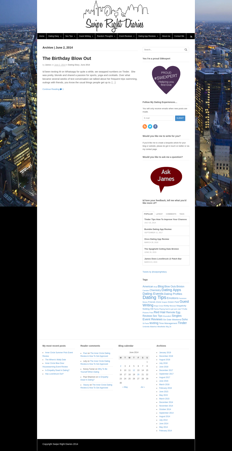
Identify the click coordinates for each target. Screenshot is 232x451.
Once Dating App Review (156, 239)
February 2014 (165, 431)
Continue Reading (51, 89)
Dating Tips (154, 297)
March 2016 (164, 385)
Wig (167, 327)
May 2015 (163, 395)
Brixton (180, 286)
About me (166, 36)
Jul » (143, 387)
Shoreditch (167, 316)
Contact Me (179, 36)
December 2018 (166, 356)
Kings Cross (158, 306)
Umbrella (146, 327)
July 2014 (163, 420)
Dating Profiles (173, 294)
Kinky (166, 306)
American (148, 286)
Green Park (173, 302)
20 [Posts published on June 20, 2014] (138, 375)
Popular (148, 214)
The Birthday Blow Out (67, 58)
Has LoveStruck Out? (54, 374)
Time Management (168, 323)
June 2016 (163, 381)
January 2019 (165, 353)
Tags (181, 214)
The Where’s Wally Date (55, 360)
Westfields (161, 327)
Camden (146, 291)
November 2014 (166, 406)
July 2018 (163, 363)
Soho (185, 319)
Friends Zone (154, 302)
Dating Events (153, 294)
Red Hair (160, 312)
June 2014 (85, 65)
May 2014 (163, 427)
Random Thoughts (105, 36)
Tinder (182, 323)
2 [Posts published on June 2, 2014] (120, 366)
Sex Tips (69, 36)
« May (125, 387)
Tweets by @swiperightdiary (155, 272)
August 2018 (164, 360)
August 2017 (164, 377)
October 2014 (165, 409)
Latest (159, 214)
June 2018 (163, 367)
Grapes (164, 302)
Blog (161, 286)
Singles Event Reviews (162, 317)
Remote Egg (173, 312)
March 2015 (164, 399)
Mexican (173, 306)
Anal (155, 287)
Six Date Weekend (172, 320)
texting (154, 323)
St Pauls (146, 323)
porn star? (178, 309)
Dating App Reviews (147, 36)
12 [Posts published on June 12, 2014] (134, 370)
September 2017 (166, 374)
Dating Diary (53, 36)
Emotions (172, 298)
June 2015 (163, 392)
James (48, 65)
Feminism (182, 298)
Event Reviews (125, 36)
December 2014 (166, 402)
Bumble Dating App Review (158, 229)
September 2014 (166, 413)
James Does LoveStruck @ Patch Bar (163, 259)
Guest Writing (85, 36)
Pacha (156, 309)
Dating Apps (171, 290)
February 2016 (165, 388)
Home (41, 36)
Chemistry (155, 290)
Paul (85, 353)
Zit (170, 327)
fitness (145, 302)
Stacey (86, 385)
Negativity (181, 306)
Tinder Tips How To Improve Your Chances (165, 219)
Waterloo (153, 327)
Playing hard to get (166, 309)
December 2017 (166, 370)
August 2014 (164, 417)
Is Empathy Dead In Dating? (57, 370)
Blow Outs (170, 286)
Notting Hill (148, 309)
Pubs (151, 313)
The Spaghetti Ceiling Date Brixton (161, 249)
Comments (171, 214)
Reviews (147, 316)
